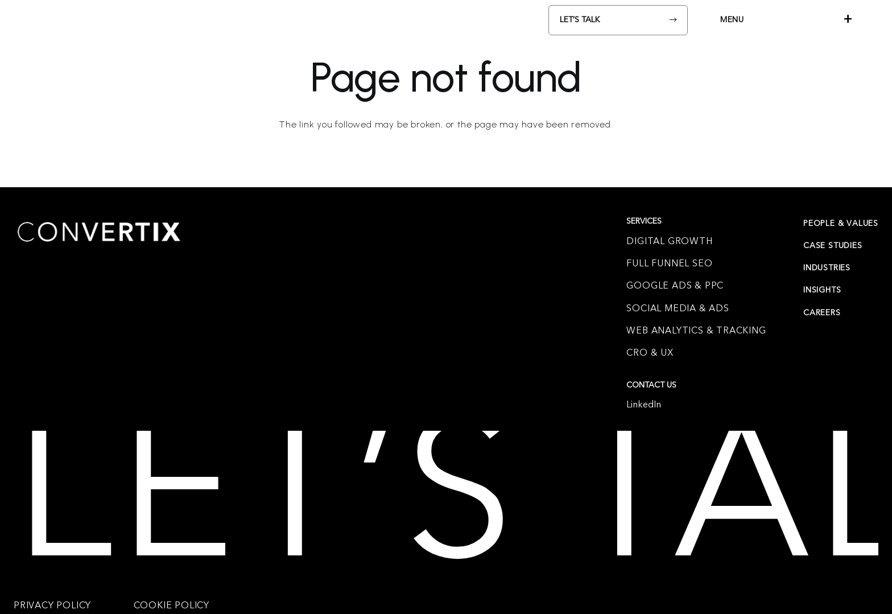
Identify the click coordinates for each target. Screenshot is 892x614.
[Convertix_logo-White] (80, 19)
